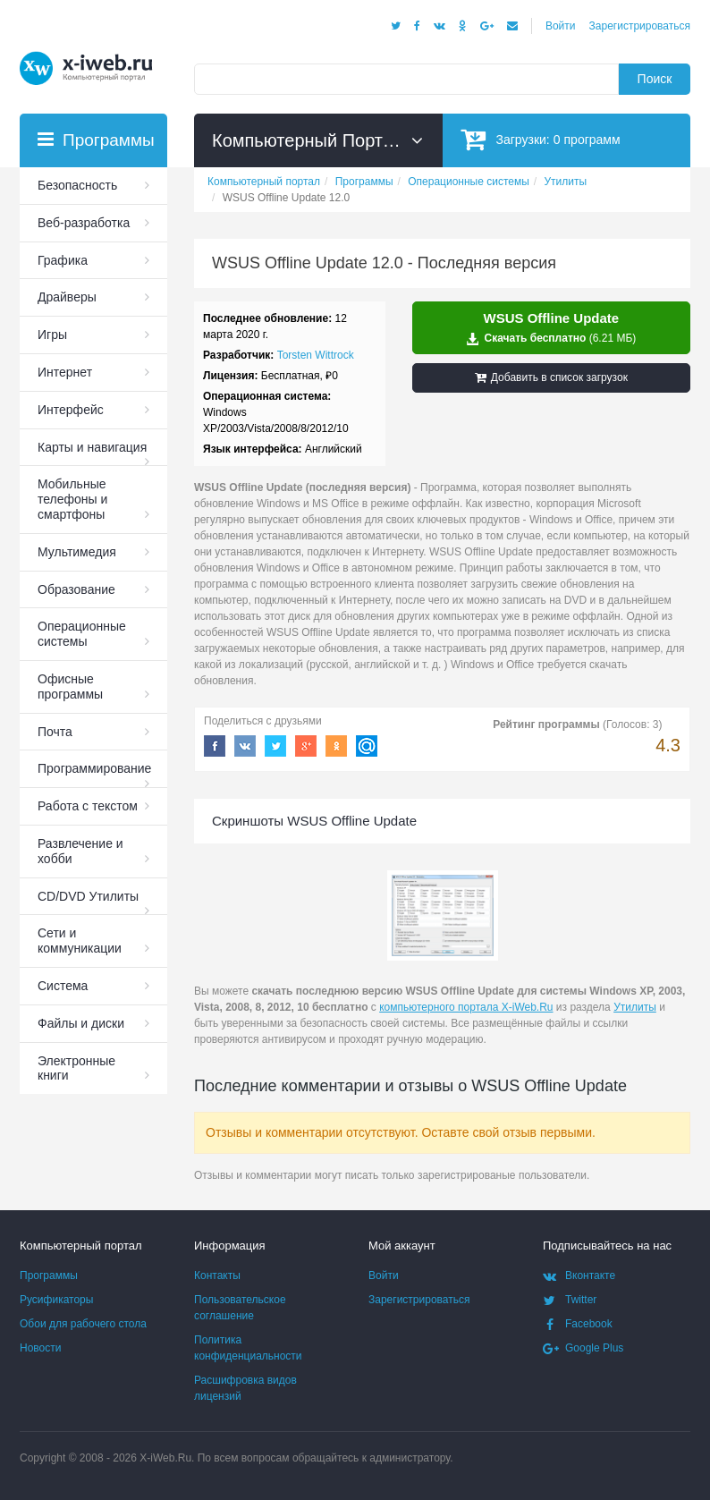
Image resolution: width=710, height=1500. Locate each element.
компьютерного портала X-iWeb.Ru (466, 1007)
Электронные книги (76, 1068)
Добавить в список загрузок (551, 377)
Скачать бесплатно (551, 328)
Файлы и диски (81, 1023)
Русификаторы (56, 1299)
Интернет (65, 372)
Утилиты (634, 1007)
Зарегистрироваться (639, 26)
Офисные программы (70, 686)
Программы (49, 1275)
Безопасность (77, 185)
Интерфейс (71, 410)
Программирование (94, 768)
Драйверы (67, 297)
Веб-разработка (84, 223)
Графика (63, 260)
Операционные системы (82, 633)
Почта (55, 732)
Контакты (217, 1275)
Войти (560, 26)
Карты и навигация (92, 447)
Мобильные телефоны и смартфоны (72, 499)
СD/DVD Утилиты (88, 896)
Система (63, 986)
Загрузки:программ (541, 139)
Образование (76, 589)
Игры (52, 334)
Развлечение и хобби (80, 851)
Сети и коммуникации (80, 940)
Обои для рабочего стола (83, 1324)
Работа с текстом (88, 806)
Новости (40, 1348)
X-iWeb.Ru (165, 1458)
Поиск (655, 79)
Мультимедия (77, 552)
